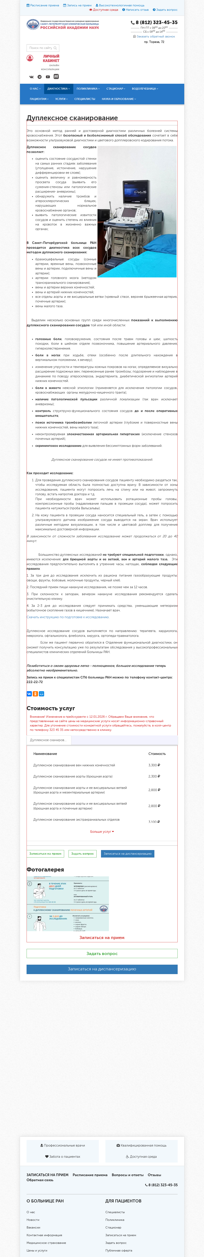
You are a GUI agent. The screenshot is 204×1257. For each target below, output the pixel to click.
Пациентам (39, 99)
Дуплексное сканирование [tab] (50, 740)
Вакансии (33, 1227)
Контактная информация (44, 1235)
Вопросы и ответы (128, 1175)
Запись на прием (79, 5)
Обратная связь (40, 1180)
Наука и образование (119, 99)
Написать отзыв (137, 9)
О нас (35, 88)
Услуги (61, 99)
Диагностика (58, 88)
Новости (33, 1219)
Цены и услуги (37, 1250)
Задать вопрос (167, 9)
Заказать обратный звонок (156, 36)
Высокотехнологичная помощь (121, 5)
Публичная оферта (118, 1250)
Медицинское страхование (46, 1243)
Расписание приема (44, 5)
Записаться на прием (102, 937)
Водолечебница (145, 88)
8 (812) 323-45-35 (163, 1185)
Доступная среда (105, 9)
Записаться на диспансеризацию (102, 969)
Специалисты (84, 99)
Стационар (116, 88)
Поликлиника (88, 88)
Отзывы (154, 1175)
